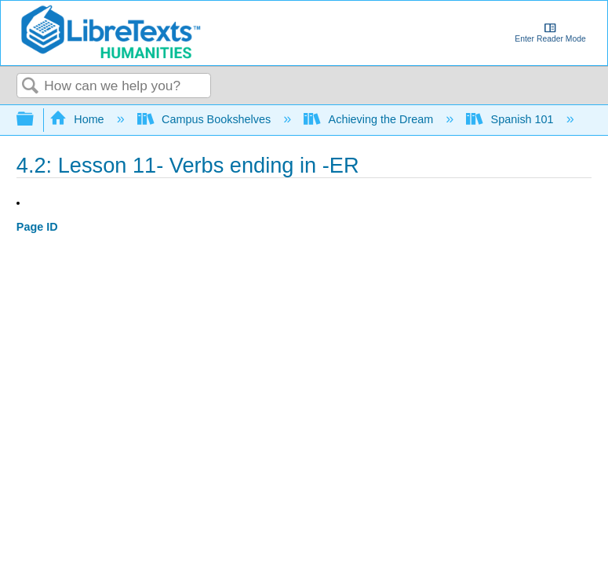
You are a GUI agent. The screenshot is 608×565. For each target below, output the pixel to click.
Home (78, 119)
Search (30, 87)
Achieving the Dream (370, 119)
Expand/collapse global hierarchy (35, 119)
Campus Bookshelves (206, 119)
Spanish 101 (511, 119)
